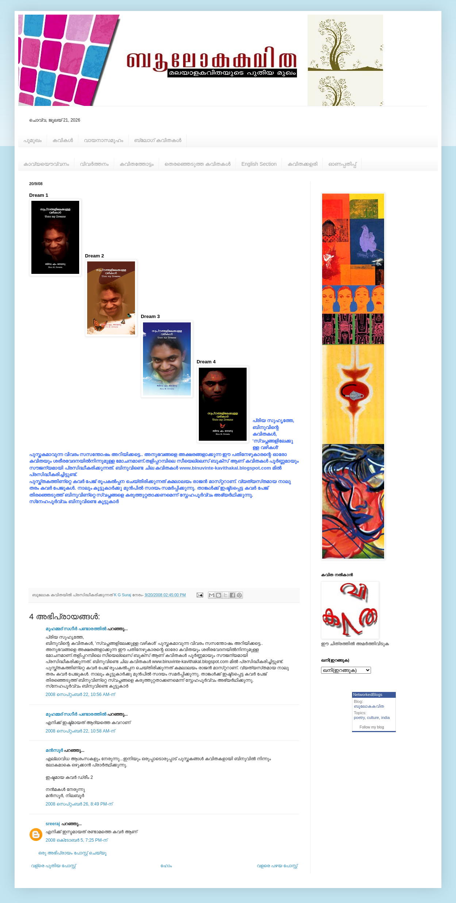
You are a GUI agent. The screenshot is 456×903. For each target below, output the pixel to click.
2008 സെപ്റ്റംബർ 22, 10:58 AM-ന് (80, 731)
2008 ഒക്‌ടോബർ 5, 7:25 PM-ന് (76, 840)
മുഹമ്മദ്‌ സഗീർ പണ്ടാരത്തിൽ (76, 628)
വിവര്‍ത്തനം (94, 164)
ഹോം (166, 865)
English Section (259, 164)
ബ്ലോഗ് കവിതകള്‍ (157, 140)
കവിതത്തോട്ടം (137, 164)
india (385, 717)
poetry (359, 717)
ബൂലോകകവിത (369, 706)
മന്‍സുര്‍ (54, 750)
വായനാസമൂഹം (103, 140)
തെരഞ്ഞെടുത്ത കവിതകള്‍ (198, 164)
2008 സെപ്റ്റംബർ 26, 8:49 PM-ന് (79, 804)
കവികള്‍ (63, 140)
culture (373, 717)
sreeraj (53, 823)
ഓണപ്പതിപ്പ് (342, 164)
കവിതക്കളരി (302, 164)
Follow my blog (372, 727)
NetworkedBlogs (367, 694)
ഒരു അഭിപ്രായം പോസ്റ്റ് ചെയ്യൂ (72, 853)
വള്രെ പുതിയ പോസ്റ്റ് (53, 865)
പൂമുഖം (32, 140)
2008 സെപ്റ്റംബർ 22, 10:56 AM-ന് (80, 694)
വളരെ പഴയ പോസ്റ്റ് (277, 865)
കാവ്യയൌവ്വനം (46, 164)
